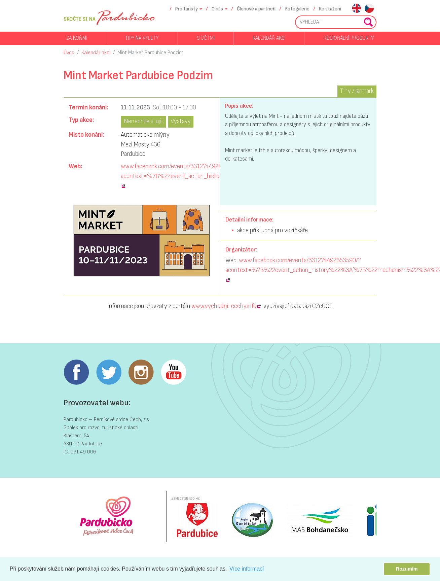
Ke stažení (330, 9)
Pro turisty (186, 9)
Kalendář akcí (269, 38)
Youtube (173, 372)
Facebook (76, 372)
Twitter (108, 372)
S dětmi (206, 38)
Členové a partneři (256, 9)
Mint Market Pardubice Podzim (150, 52)
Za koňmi (76, 38)
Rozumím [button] (407, 569)
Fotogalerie (297, 9)
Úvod (69, 52)
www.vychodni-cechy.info (223, 306)
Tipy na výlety (141, 38)
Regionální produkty (349, 38)
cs (369, 9)
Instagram (141, 372)
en (356, 9)
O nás (217, 9)
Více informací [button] (246, 569)
